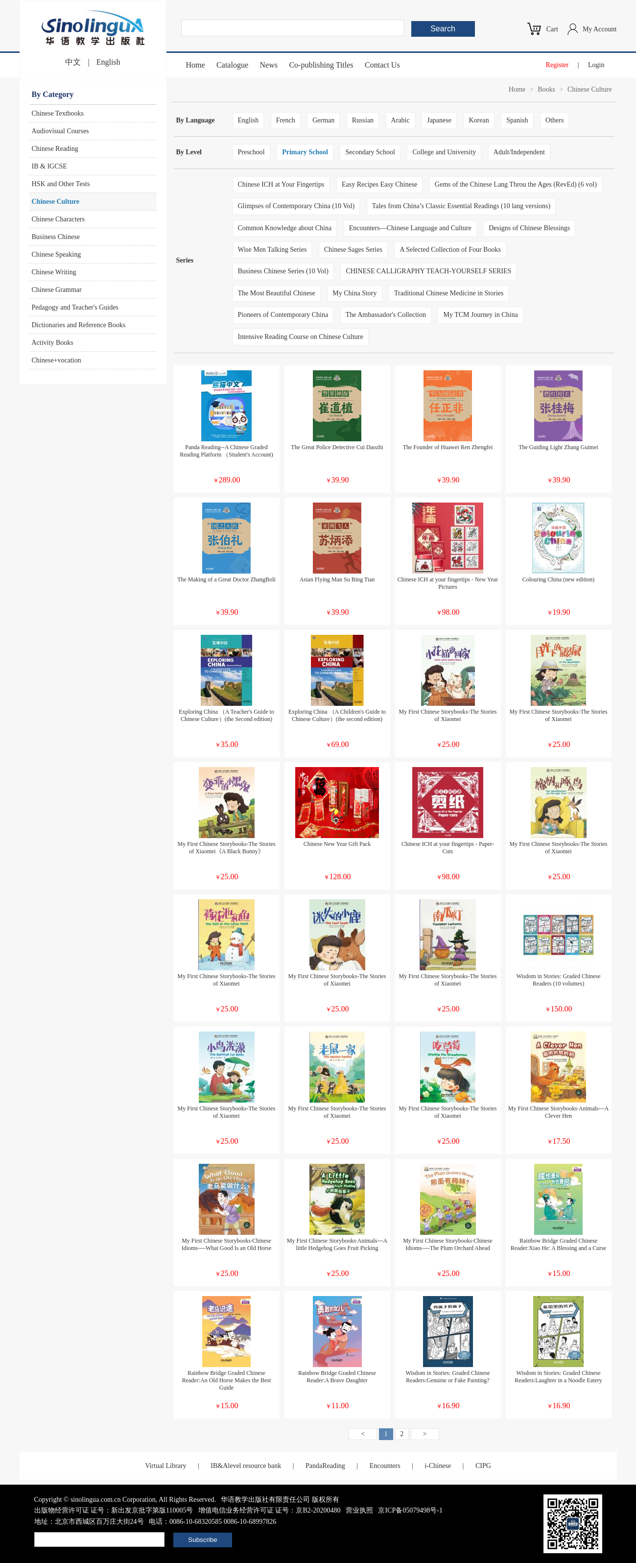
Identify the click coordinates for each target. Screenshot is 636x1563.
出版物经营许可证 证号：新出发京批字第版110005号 (113, 1510)
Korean (479, 120)
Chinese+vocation (56, 360)
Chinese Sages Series (353, 249)
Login (596, 65)
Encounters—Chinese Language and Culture (410, 228)
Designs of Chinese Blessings (529, 228)
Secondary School (370, 152)
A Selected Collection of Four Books (450, 249)
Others (554, 120)
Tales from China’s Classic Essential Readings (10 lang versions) (461, 206)
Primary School (305, 152)
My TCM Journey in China (480, 314)
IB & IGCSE (49, 166)
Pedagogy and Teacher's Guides (75, 307)
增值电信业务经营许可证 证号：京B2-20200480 (269, 1510)
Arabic (400, 120)
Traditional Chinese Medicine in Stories (448, 293)
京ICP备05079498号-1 (410, 1510)
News (268, 65)
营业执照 (359, 1510)
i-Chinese (437, 1465)
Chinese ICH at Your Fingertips (281, 184)
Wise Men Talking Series (272, 249)
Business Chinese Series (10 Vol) (283, 271)
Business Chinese (56, 236)
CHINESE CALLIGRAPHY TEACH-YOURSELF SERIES (428, 271)
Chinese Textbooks (58, 113)
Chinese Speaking (56, 254)
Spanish (517, 120)
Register (557, 65)
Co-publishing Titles (321, 65)
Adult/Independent (519, 152)
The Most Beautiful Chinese (276, 293)
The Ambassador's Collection (386, 314)
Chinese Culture (55, 201)
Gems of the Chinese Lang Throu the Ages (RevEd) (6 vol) (516, 184)
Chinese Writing (54, 272)
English (108, 62)
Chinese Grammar (57, 289)
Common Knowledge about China (285, 228)
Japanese (439, 120)
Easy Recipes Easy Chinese (379, 184)
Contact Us (382, 65)
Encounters (385, 1465)
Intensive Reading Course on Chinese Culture (300, 336)
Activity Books (52, 342)
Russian (363, 120)
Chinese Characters (58, 219)
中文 (73, 62)
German (323, 120)
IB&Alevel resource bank (246, 1465)
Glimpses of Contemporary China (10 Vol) (296, 206)
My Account (600, 29)
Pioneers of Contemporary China (283, 314)
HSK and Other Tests (61, 184)
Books (546, 89)
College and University (444, 152)
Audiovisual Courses (60, 131)
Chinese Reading (55, 148)
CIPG (483, 1465)
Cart (552, 29)
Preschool (251, 152)
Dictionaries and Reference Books (79, 325)
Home (195, 65)
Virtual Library (165, 1465)
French (285, 120)
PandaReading (325, 1465)
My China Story (354, 293)
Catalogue (232, 65)
